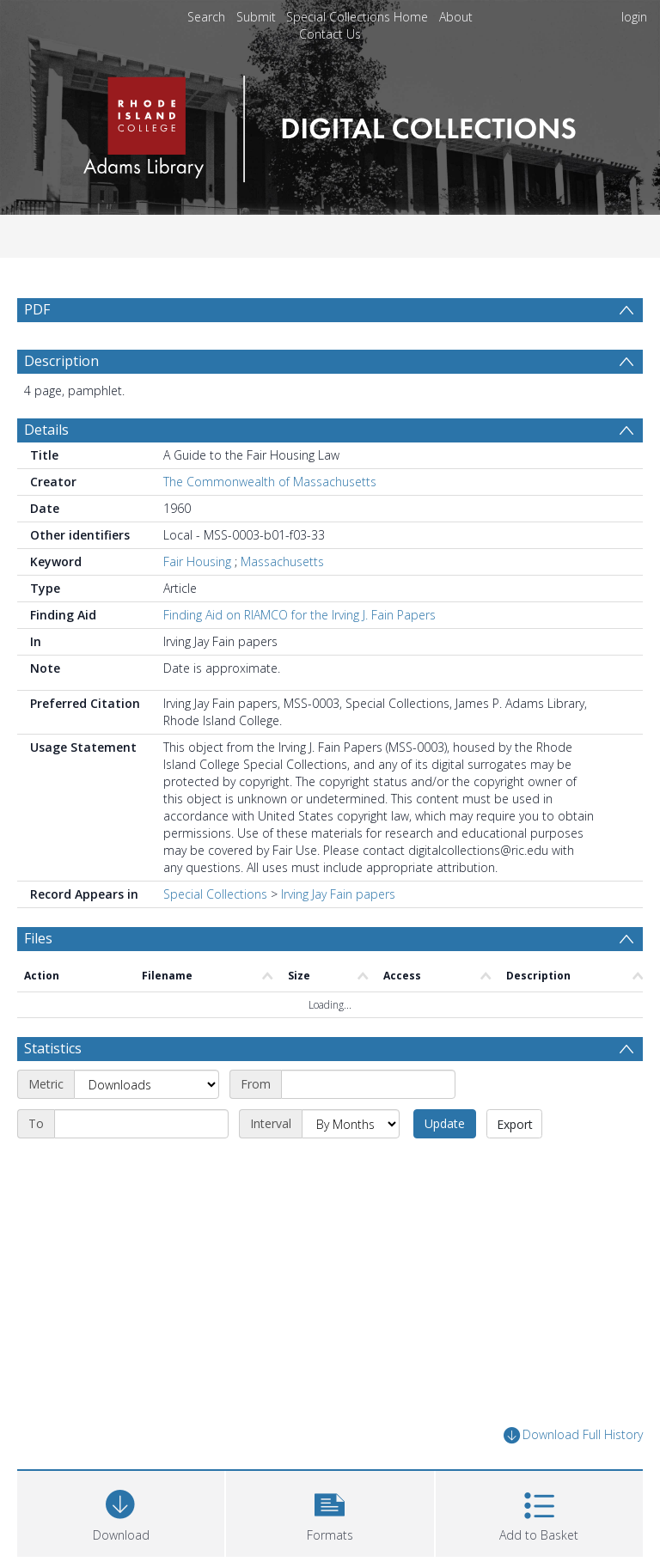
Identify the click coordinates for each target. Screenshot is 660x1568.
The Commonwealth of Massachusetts (269, 481)
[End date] (141, 1123)
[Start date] (368, 1084)
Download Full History (573, 1435)
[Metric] (146, 1084)
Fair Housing (197, 561)
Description (61, 360)
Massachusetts (282, 561)
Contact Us (330, 34)
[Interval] (351, 1123)
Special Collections (215, 894)
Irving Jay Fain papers (338, 894)
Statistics (53, 1048)
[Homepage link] (329, 124)
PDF (37, 309)
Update (445, 1123)
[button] (329, 1512)
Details (46, 429)
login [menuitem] (634, 17)
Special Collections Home (357, 17)
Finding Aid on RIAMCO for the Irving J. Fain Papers (299, 615)
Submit (256, 17)
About (456, 17)
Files (38, 938)
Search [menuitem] (206, 17)
